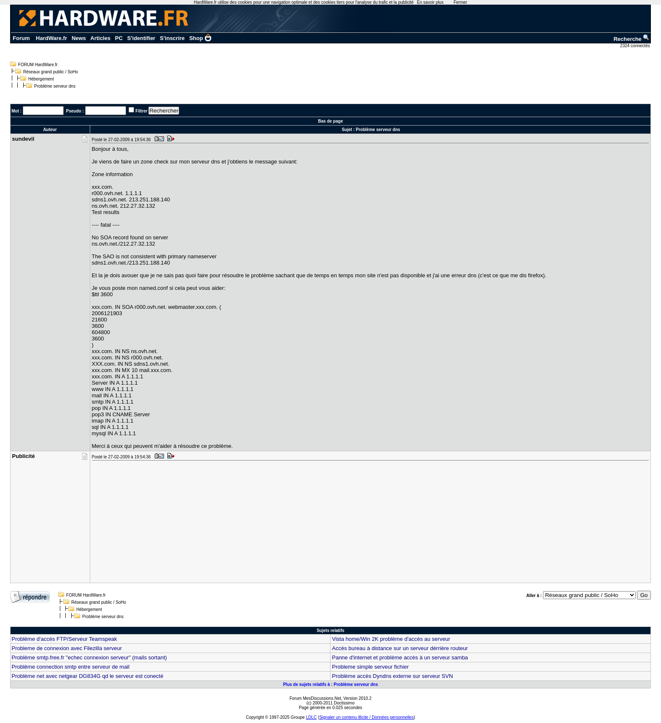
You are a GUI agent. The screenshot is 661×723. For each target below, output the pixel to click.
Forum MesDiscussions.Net (315, 698)
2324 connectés (635, 45)
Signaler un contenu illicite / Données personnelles (366, 717)
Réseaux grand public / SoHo (50, 72)
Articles (100, 38)
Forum (21, 38)
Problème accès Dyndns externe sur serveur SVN (392, 676)
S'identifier (141, 38)
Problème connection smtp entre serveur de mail (71, 667)
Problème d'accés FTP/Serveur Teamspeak (64, 639)
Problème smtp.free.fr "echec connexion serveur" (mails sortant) (89, 657)
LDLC (311, 717)
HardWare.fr (51, 38)
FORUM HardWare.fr (38, 64)
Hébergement (41, 79)
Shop (200, 38)
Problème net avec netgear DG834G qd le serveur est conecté (88, 676)
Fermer (460, 2)
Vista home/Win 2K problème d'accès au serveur (391, 639)
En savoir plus (430, 2)
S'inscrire (172, 38)
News (79, 38)
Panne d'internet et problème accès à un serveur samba (400, 657)
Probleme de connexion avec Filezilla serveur (67, 648)
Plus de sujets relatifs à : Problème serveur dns (330, 684)
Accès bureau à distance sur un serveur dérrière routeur (400, 648)
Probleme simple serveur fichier (370, 667)
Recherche (631, 39)
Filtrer (141, 111)
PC (119, 38)
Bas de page (330, 121)
